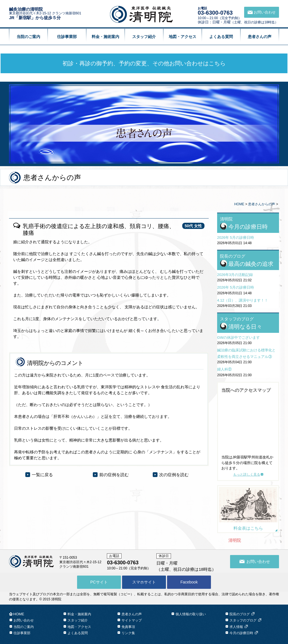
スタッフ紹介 (144, 36)
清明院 (234, 540)
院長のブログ (240, 614)
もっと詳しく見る (246, 474)
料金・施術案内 (105, 36)
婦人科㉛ (224, 369)
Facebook (188, 582)
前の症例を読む (114, 474)
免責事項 (128, 627)
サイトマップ (132, 620)
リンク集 (128, 633)
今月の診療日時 (248, 227)
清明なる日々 (245, 327)
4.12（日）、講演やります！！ (242, 300)
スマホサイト (144, 582)
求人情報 (236, 627)
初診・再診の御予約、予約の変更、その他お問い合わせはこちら (144, 63)
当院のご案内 (28, 36)
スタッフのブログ (243, 620)
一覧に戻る (42, 474)
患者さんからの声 (261, 204)
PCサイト (98, 582)
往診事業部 (67, 36)
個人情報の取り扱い (191, 614)
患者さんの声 (259, 36)
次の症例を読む (174, 474)
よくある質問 (221, 36)
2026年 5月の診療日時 (235, 237)
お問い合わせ (24, 620)
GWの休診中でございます (238, 337)
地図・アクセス (182, 36)
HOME (239, 204)
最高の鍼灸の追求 (250, 264)
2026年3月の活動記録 (235, 275)
